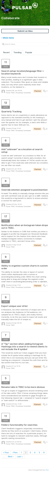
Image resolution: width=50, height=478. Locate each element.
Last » (20, 456)
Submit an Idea (25, 31)
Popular (28, 52)
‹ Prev (15, 452)
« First (6, 452)
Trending (17, 52)
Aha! (47, 470)
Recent (6, 52)
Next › (11, 456)
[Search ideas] (25, 44)
